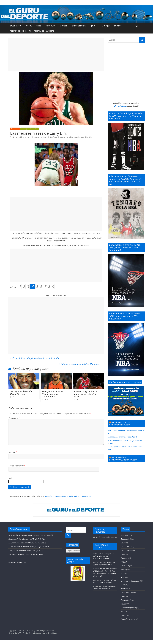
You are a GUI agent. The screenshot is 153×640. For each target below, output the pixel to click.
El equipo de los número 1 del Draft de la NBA (26, 539)
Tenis (38, 26)
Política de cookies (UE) (20, 31)
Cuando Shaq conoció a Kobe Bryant (122, 437)
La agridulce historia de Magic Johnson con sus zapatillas (31, 535)
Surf (122, 611)
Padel (123, 596)
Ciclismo (124, 554)
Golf (122, 573)
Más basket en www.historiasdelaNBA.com (123, 458)
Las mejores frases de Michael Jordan (21, 392)
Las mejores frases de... (29, 129)
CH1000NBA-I (126, 546)
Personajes (104, 26)
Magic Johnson (79, 137)
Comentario (13, 418)
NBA (86, 137)
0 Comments (33, 137)
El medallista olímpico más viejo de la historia (34, 358)
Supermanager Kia (128, 608)
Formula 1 (50, 26)
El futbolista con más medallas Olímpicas (80, 363)
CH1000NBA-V (126, 550)
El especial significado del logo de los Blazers (26, 554)
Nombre (12, 452)
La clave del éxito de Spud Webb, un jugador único (28, 546)
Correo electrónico (16, 466)
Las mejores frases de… (130, 581)
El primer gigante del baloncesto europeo (103, 556)
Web (10, 478)
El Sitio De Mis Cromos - (17, 562)
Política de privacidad (44, 31)
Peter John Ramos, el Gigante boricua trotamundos (52, 394)
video (90, 137)
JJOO (93, 26)
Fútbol (28, 26)
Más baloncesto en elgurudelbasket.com (119, 423)
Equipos (118, 26)
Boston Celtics (47, 137)
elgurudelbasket (120, 106)
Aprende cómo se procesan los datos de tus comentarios (67, 496)
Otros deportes (79, 26)
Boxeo (123, 543)
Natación (124, 588)
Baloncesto (15, 26)
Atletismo (124, 535)
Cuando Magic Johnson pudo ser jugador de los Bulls (86, 394)
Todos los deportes (128, 619)
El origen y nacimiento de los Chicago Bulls (25, 550)
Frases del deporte (59, 137)
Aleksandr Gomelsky (101, 553)
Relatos (124, 604)
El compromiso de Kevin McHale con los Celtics (27, 543)
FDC (122, 562)
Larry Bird (69, 137)
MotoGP (63, 26)
